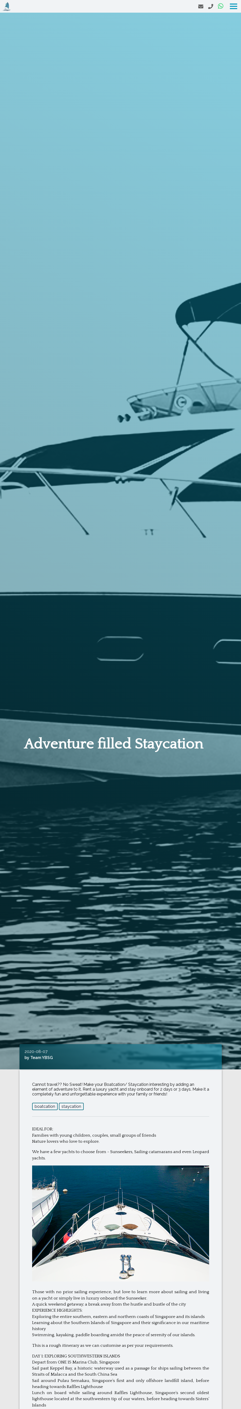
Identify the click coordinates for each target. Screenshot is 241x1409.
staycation (71, 1106)
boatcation (45, 1106)
